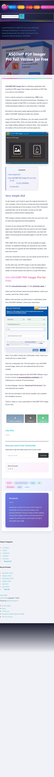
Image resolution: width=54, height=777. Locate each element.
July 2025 (5, 584)
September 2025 (7, 578)
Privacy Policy (6, 606)
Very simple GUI (14, 174)
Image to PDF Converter (21, 483)
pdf (39, 483)
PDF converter (10, 487)
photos (19, 487)
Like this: (14, 186)
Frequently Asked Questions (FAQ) (13, 614)
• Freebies (5, 548)
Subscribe (43, 455)
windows (27, 487)
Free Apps (13, 7)
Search (37, 7)
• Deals (4, 550)
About (4, 608)
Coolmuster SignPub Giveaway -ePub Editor (16, 36)
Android (21, 7)
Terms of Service (7, 616)
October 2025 (6, 576)
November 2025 (7, 573)
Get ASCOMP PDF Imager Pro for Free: (22, 178)
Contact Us (5, 611)
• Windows (5, 553)
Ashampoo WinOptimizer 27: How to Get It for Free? (19, 30)
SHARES (22, 183)
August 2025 (6, 581)
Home (5, 7)
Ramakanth (13, 498)
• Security (5, 558)
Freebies (28, 7)
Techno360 (3, 595)
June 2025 (5, 587)
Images (33, 483)
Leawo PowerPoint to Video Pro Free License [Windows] (20, 28)
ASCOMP (9, 483)
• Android (5, 556)
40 (12, 180)
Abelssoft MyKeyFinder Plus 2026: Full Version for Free (20, 33)
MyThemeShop (12, 601)
